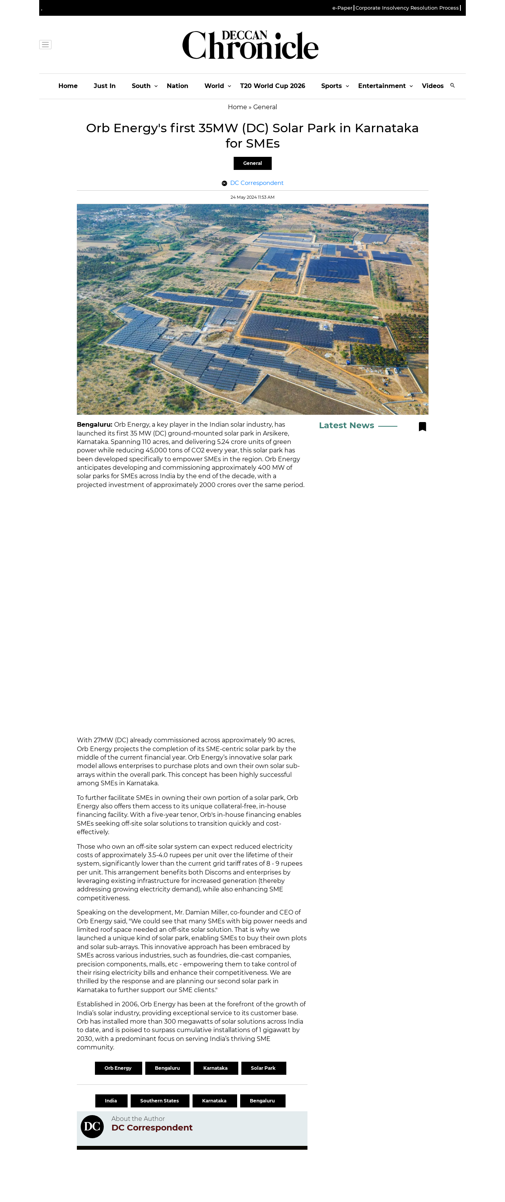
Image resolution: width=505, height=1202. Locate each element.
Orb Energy (119, 1068)
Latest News (346, 425)
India (111, 1101)
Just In (105, 86)
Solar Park (264, 1068)
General (252, 163)
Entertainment (382, 86)
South (141, 86)
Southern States (160, 1101)
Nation (177, 86)
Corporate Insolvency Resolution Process (407, 8)
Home (68, 86)
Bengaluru (168, 1068)
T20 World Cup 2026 (272, 86)
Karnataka (216, 1068)
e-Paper (342, 8)
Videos (433, 86)
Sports (331, 86)
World (214, 86)
